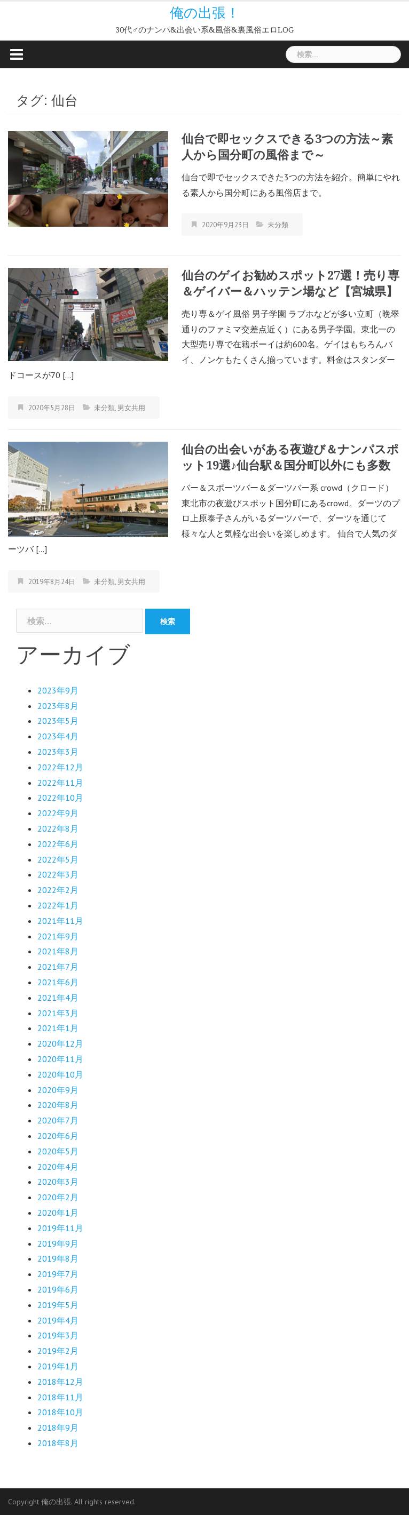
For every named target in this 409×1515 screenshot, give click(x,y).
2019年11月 (60, 1228)
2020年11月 (60, 1059)
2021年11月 (60, 920)
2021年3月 (57, 1013)
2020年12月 (60, 1043)
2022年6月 (57, 844)
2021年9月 (57, 936)
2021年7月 (57, 966)
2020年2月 (57, 1197)
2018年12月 (60, 1381)
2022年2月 (57, 889)
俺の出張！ (205, 13)
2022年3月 (57, 874)
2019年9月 (57, 1243)
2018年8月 (57, 1443)
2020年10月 (60, 1074)
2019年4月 (57, 1320)
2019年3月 (57, 1335)
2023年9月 (57, 690)
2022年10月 (60, 797)
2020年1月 (57, 1212)
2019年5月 (57, 1304)
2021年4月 (57, 997)
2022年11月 (60, 782)
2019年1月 (57, 1366)
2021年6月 (57, 982)
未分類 (278, 224)
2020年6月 (57, 1135)
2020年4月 (57, 1166)
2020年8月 (57, 1104)
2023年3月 (57, 751)
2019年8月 (57, 1258)
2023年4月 (57, 736)
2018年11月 (60, 1397)
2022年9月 (57, 813)
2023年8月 (57, 705)
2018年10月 (60, 1412)
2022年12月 (60, 767)
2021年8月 (57, 951)
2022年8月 (57, 828)
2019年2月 (57, 1350)
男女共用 (131, 407)
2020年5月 (57, 1151)
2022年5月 (57, 859)
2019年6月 (57, 1289)
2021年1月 (57, 1028)
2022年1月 (57, 905)
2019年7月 (57, 1274)
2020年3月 (57, 1181)
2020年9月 (57, 1090)
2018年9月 (57, 1427)
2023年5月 (57, 720)
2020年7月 (57, 1120)
